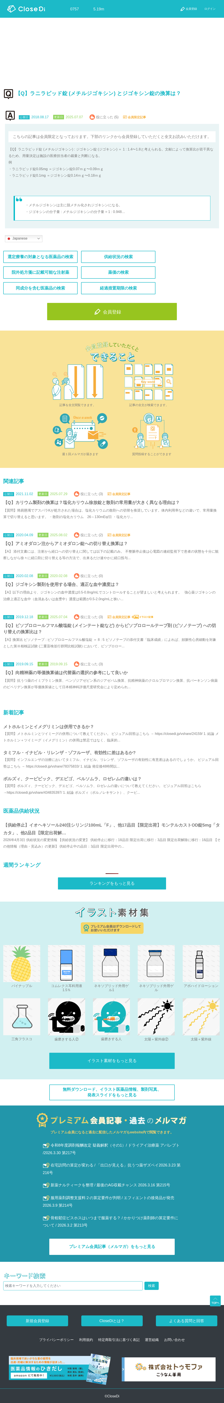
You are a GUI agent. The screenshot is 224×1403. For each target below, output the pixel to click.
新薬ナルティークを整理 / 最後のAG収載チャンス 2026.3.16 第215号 (106, 1185)
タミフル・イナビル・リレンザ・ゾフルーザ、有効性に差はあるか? (69, 752)
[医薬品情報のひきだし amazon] (60, 1371)
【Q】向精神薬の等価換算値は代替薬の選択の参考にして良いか (65, 672)
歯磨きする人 (111, 1039)
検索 (151, 1286)
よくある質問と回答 (186, 1321)
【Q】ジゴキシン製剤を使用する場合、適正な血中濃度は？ (61, 584)
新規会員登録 (37, 1321)
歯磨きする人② (66, 1039)
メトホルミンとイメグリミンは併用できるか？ (48, 726)
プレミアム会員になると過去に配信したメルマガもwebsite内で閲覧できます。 (112, 1132)
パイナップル (21, 986)
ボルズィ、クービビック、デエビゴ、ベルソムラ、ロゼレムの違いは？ (72, 778)
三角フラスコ (21, 1039)
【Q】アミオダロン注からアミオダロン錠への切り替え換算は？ (65, 543)
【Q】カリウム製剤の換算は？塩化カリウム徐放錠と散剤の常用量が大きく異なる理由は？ (91, 502)
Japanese (16, 238)
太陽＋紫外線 (201, 1039)
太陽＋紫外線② (156, 1039)
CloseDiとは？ (112, 1321)
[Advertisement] (112, 50)
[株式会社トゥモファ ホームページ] (169, 1371)
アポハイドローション (201, 986)
